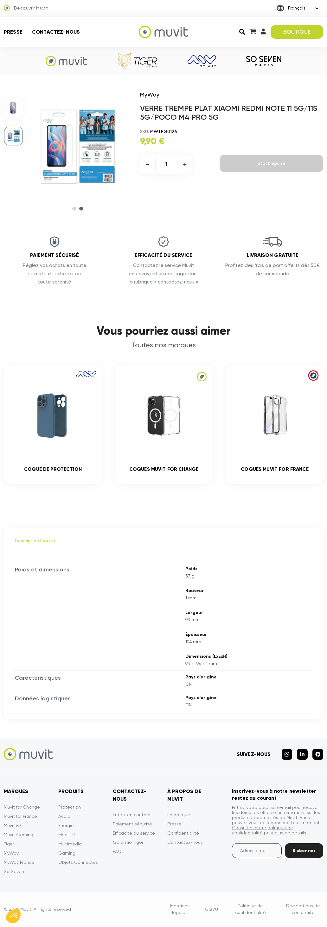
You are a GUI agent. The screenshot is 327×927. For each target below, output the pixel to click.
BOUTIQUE (296, 32)
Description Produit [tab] (35, 543)
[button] (13, 916)
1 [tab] (74, 208)
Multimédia (70, 846)
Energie (66, 827)
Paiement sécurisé (132, 826)
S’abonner (304, 853)
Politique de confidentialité (250, 911)
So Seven (14, 874)
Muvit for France (20, 818)
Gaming (66, 855)
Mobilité (66, 837)
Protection (69, 809)
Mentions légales (179, 911)
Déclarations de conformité (303, 911)
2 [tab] (81, 208)
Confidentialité (183, 835)
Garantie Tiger (128, 844)
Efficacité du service (134, 835)
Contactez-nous (56, 32)
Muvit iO (12, 827)
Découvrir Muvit (26, 8)
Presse (13, 32)
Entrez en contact (132, 817)
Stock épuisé (271, 163)
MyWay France (19, 864)
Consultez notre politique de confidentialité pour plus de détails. (269, 833)
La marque (178, 817)
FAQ (117, 854)
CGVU (211, 911)
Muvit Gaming (18, 837)
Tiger (9, 846)
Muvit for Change (22, 809)
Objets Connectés (78, 864)
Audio (64, 818)
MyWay (11, 855)
